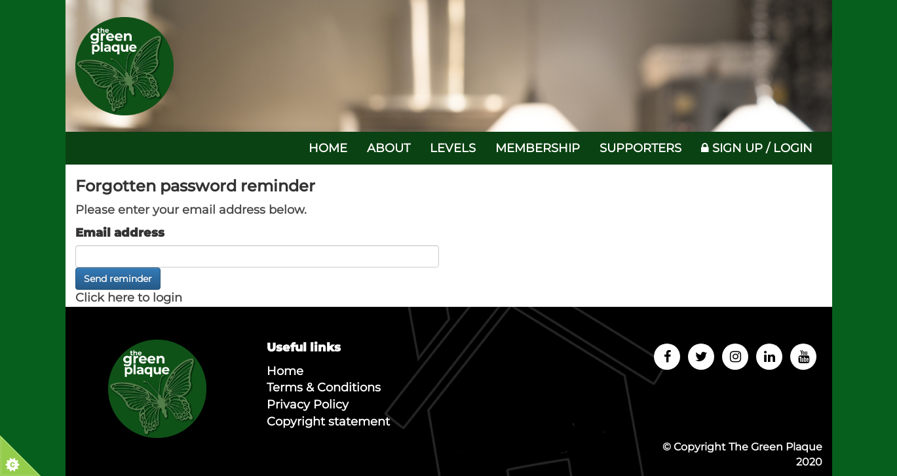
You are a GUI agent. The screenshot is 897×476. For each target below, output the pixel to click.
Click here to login (128, 297)
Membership (537, 148)
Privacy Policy (308, 404)
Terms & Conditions (324, 387)
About (388, 148)
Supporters (640, 148)
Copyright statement (328, 421)
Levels (453, 148)
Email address (119, 233)
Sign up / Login (756, 148)
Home (328, 148)
